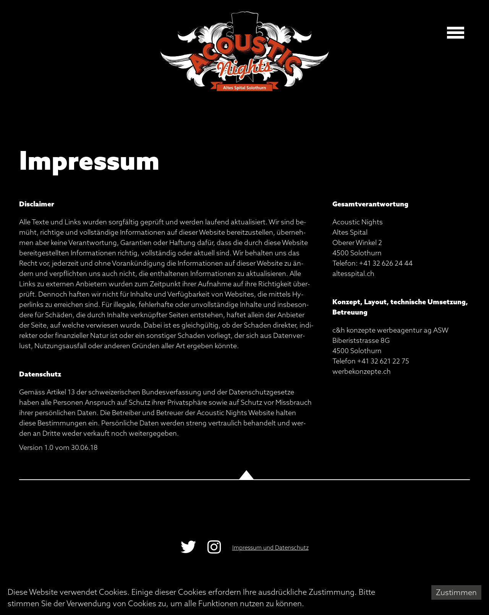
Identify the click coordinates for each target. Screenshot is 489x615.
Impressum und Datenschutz (270, 547)
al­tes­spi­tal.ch (353, 273)
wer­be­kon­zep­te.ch (361, 371)
